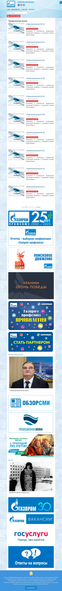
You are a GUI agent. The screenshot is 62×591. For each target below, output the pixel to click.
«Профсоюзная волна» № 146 (35, 114)
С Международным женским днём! (19, 390)
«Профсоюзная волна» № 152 (35, 60)
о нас (8, 9)
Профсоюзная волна (32, 29)
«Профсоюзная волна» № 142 (35, 168)
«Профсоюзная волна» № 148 (35, 78)
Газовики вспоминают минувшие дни (19, 492)
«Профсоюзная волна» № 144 (35, 150)
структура (24, 9)
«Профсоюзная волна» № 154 (35, 24)
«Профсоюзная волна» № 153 (35, 42)
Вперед (38, 207)
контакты (31, 9)
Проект (10, 460)
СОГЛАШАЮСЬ (31, 588)
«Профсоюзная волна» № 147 (35, 96)
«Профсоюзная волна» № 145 (35, 132)
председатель (15, 9)
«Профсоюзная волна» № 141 (35, 186)
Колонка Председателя (15, 354)
